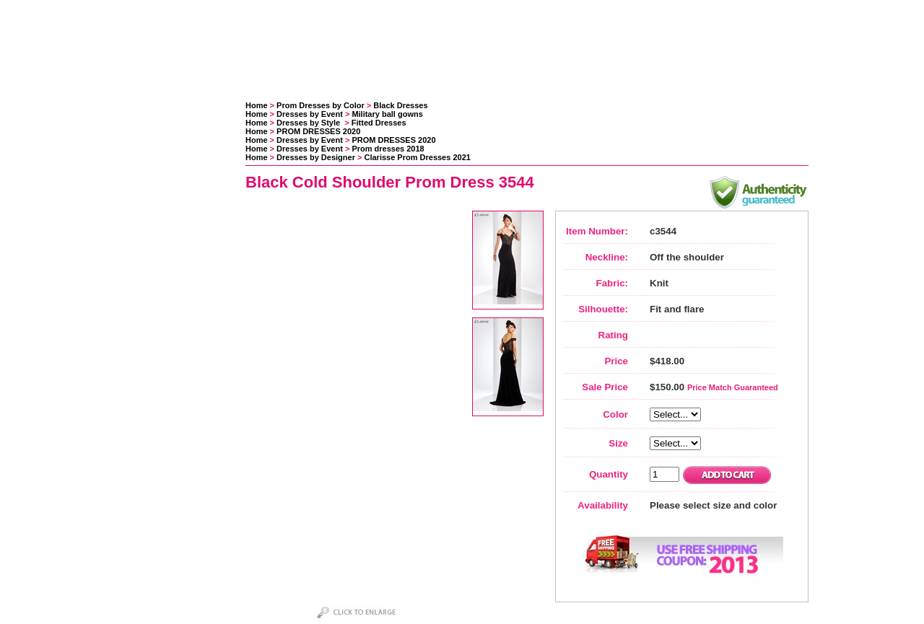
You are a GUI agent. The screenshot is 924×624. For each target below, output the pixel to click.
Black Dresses (400, 105)
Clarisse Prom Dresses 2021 (418, 157)
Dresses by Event (309, 114)
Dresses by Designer (315, 157)
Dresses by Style (309, 122)
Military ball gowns (387, 114)
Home (256, 105)
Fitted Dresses (379, 122)
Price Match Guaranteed (732, 387)
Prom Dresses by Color (320, 105)
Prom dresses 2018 (388, 148)
